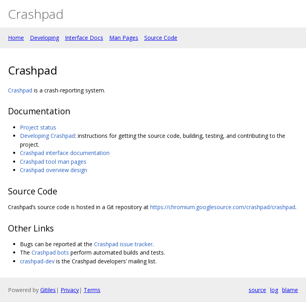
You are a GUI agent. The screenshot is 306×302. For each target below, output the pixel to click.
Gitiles (48, 290)
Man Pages (123, 37)
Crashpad (20, 90)
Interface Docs (84, 37)
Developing (44, 37)
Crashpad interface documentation (65, 153)
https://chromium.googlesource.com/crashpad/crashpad (222, 207)
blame (290, 290)
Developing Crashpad (47, 135)
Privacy (70, 290)
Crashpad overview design (53, 170)
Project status (38, 127)
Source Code (160, 37)
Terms (92, 290)
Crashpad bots (50, 252)
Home (16, 37)
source (257, 290)
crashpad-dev (37, 261)
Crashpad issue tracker (123, 244)
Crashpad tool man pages (53, 161)
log (274, 290)
